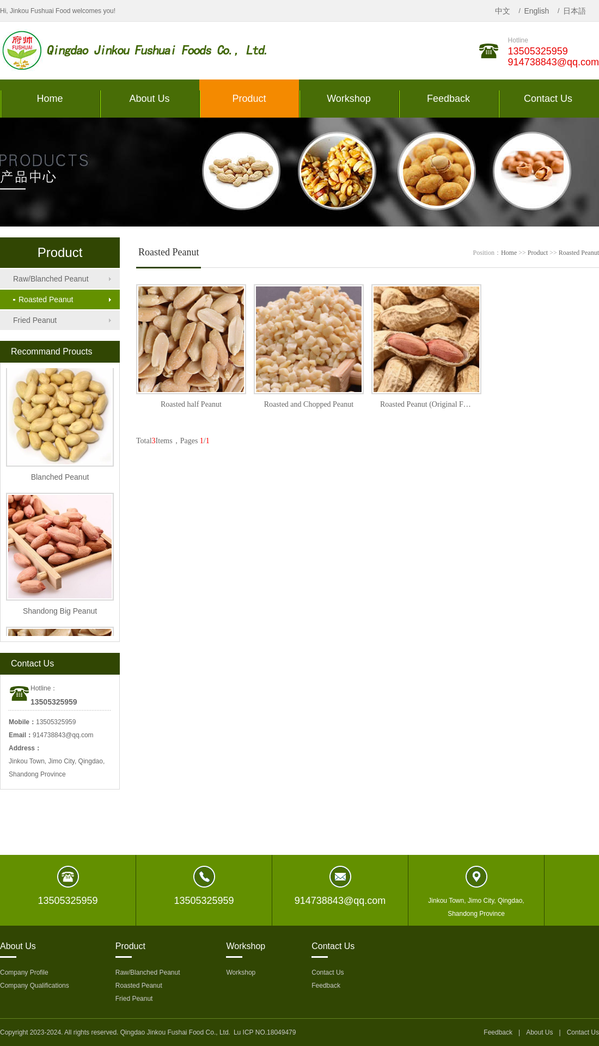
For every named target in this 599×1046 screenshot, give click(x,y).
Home (509, 252)
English (536, 11)
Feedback (325, 985)
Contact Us (327, 972)
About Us (539, 1032)
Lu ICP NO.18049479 (265, 1032)
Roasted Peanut (43, 299)
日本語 (574, 11)
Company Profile (24, 972)
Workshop (240, 972)
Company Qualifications (34, 985)
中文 (502, 11)
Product (538, 252)
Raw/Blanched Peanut (51, 278)
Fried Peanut (35, 320)
